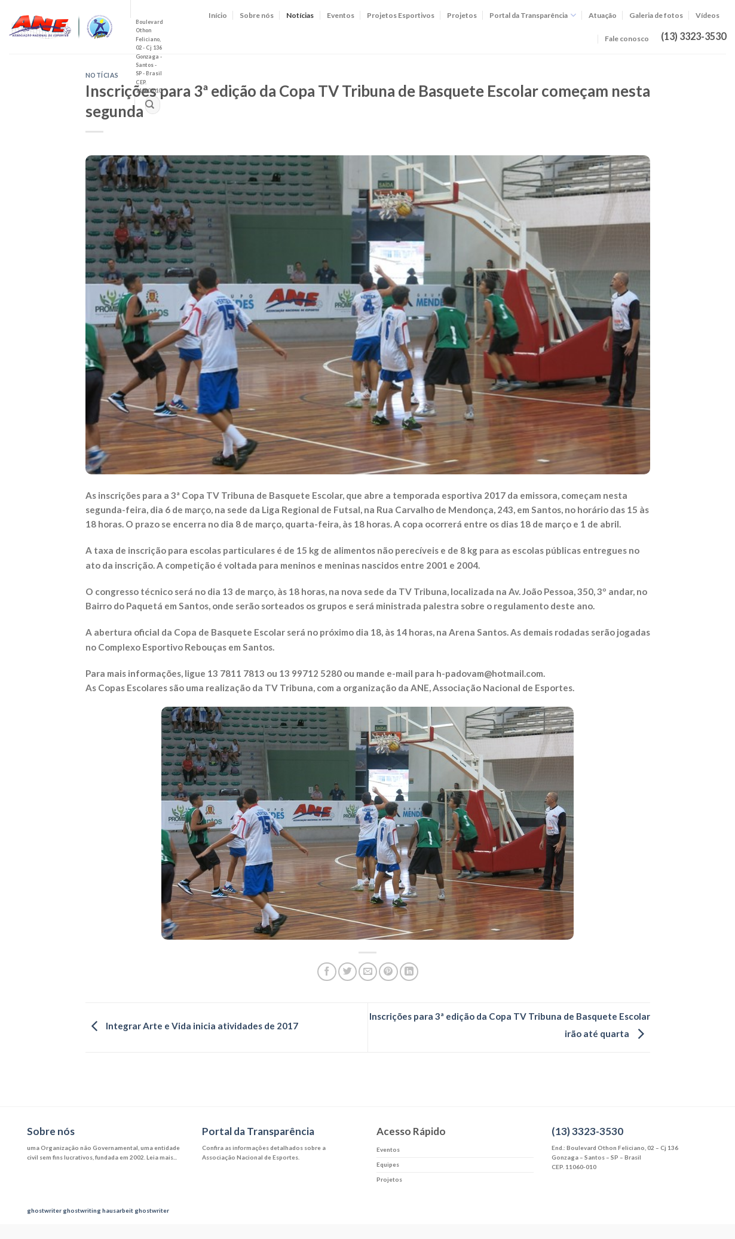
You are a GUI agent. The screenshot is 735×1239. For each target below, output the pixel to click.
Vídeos (707, 15)
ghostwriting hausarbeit (98, 1210)
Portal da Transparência (532, 15)
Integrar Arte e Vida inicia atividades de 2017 (191, 1026)
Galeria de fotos (656, 15)
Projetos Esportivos (400, 15)
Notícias (300, 15)
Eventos (340, 15)
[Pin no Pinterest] (388, 971)
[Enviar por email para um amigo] (368, 971)
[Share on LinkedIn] (409, 971)
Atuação (603, 15)
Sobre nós (257, 15)
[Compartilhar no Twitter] (347, 971)
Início (218, 15)
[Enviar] (150, 105)
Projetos (462, 15)
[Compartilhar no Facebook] (326, 971)
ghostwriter (44, 1210)
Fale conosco (627, 38)
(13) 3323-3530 (587, 1131)
